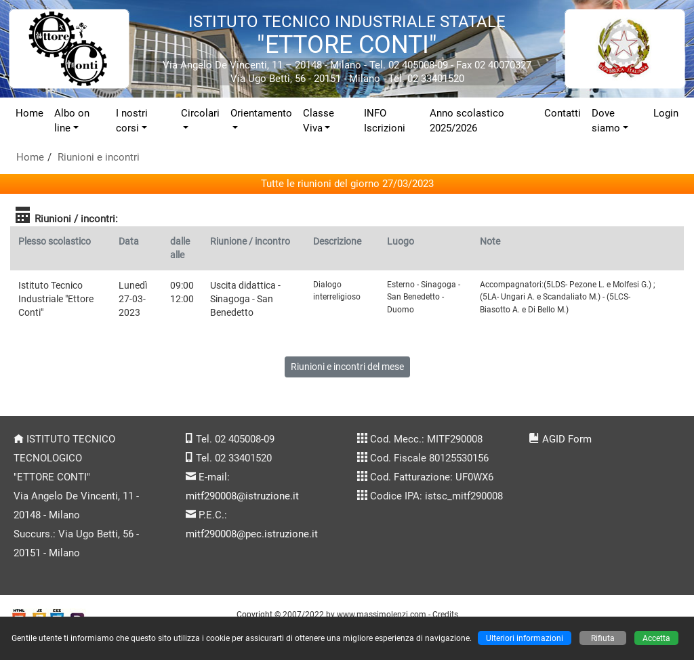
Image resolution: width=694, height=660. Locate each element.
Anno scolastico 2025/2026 (467, 120)
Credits (445, 614)
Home (29, 113)
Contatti (562, 113)
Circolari (200, 113)
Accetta (656, 638)
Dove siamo (606, 120)
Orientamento (261, 113)
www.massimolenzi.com (381, 614)
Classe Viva (318, 120)
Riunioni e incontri (99, 157)
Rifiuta (603, 638)
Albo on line (71, 120)
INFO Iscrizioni (384, 120)
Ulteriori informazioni (524, 638)
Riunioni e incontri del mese (347, 366)
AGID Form (567, 439)
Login (665, 113)
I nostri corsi (132, 120)
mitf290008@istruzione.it (242, 496)
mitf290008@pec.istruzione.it (252, 534)
